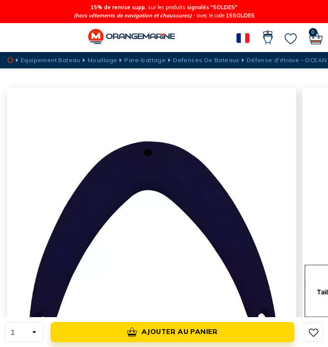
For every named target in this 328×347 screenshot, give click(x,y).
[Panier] (316, 37)
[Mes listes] (291, 39)
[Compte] (268, 37)
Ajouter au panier (172, 332)
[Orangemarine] (131, 38)
